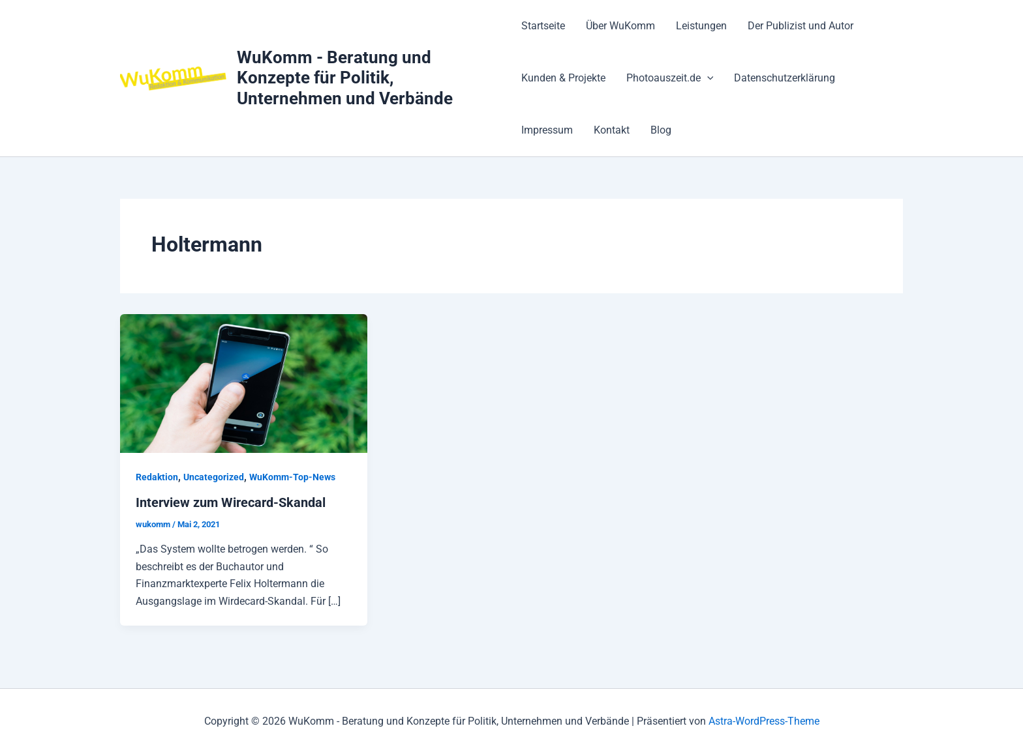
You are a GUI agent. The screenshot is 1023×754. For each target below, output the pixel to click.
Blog (660, 130)
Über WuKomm (620, 26)
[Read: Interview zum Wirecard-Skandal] (243, 383)
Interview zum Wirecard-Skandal (231, 502)
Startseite (543, 26)
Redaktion (157, 477)
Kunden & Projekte (563, 78)
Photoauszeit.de (670, 78)
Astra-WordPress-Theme (764, 721)
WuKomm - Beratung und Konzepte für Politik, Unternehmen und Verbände (345, 78)
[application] (707, 78)
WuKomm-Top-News (292, 477)
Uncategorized (213, 477)
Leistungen (701, 26)
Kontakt (612, 130)
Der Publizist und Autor (800, 26)
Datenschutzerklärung (784, 78)
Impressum (547, 130)
